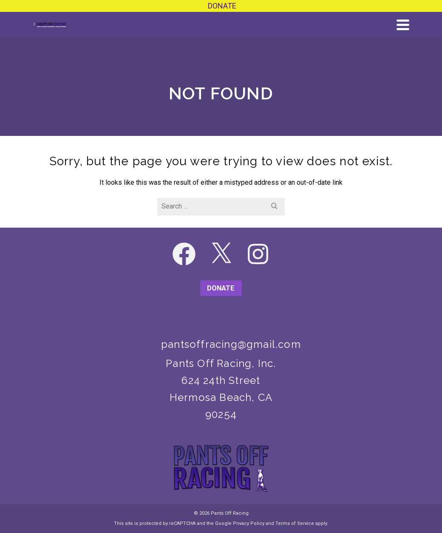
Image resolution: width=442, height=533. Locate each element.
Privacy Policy (248, 523)
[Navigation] (403, 24)
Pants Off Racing (230, 513)
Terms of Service (294, 523)
